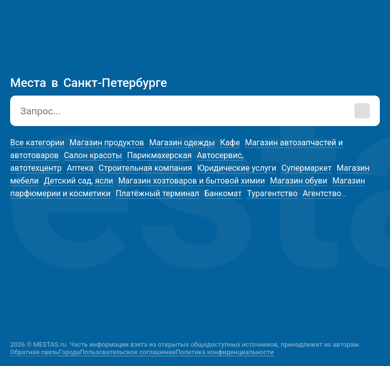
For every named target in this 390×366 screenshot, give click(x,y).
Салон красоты (93, 155)
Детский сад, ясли (78, 181)
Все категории (37, 142)
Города (69, 352)
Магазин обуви (299, 181)
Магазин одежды (182, 142)
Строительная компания (145, 168)
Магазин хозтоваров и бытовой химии (191, 181)
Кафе (230, 142)
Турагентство (272, 193)
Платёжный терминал (158, 193)
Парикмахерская (159, 155)
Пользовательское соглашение (128, 352)
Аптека (80, 168)
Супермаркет (306, 168)
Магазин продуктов (107, 142)
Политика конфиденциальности (225, 352)
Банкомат (223, 193)
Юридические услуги (236, 168)
